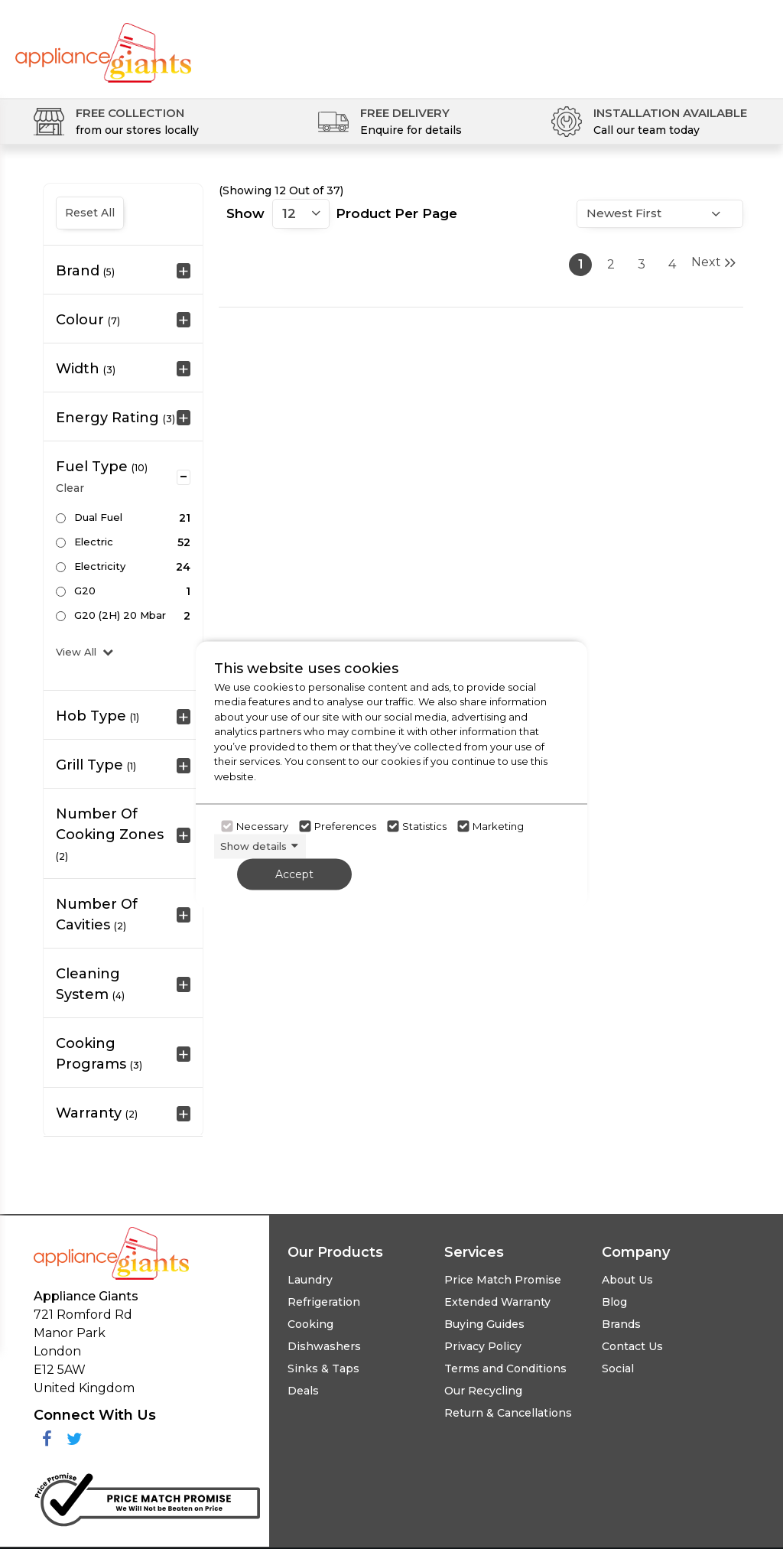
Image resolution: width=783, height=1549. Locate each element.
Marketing (498, 826)
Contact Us (632, 1346)
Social (618, 1368)
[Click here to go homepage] (103, 44)
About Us (627, 1280)
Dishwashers (324, 1346)
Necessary (262, 826)
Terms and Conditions (505, 1368)
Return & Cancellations (508, 1413)
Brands (621, 1324)
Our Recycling (483, 1391)
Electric (93, 541)
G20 (85, 590)
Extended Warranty (497, 1302)
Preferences (345, 826)
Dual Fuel (98, 517)
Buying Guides (484, 1324)
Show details (253, 846)
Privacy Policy (482, 1346)
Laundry (310, 1280)
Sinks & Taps (323, 1368)
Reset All (90, 213)
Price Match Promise (502, 1280)
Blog (614, 1302)
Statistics (424, 826)
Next (713, 262)
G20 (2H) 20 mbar (120, 615)
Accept (294, 873)
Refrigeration (324, 1302)
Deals (303, 1391)
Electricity (99, 566)
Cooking (310, 1324)
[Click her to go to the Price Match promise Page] (147, 1496)
